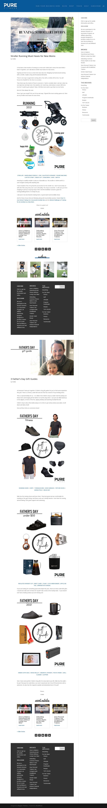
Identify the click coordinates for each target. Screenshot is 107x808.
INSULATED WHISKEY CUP (25, 583)
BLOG (64, 6)
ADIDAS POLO (38, 490)
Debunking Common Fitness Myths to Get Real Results (41, 234)
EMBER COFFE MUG (23, 672)
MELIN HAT (47, 490)
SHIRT (31, 488)
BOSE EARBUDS (49, 488)
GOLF (86, 6)
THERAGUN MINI (39, 488)
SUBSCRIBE (96, 6)
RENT (71, 6)
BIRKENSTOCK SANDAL (44, 585)
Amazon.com (20, 325)
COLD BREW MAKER (53, 583)
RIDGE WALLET (35, 672)
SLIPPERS (45, 674)
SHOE (52, 177)
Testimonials (46, 321)
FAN (40, 175)
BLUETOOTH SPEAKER (49, 175)
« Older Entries (21, 245)
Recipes (45, 307)
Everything (45, 290)
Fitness (45, 294)
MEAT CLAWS (38, 583)
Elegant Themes (23, 805)
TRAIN (79, 6)
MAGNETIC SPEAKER (46, 672)
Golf (44, 297)
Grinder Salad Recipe (86, 72)
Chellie (14, 59)
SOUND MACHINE (61, 175)
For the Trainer (46, 312)
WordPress (39, 805)
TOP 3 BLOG (46, 309)
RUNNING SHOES (24, 488)
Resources (46, 319)
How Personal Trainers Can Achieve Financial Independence (88, 76)
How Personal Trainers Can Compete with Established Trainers (59, 234)
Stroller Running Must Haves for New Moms (33, 56)
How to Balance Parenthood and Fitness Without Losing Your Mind (24, 234)
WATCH (58, 177)
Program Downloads (88, 97)
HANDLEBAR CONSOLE (31, 175)
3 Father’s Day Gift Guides (24, 378)
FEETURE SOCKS (60, 488)
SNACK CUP (38, 177)
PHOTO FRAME (57, 672)
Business (45, 314)
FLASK (44, 583)
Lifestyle (45, 299)
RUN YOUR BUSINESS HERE (48, 6)
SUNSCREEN (46, 177)
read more (21, 239)
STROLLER (20, 175)
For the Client (46, 292)
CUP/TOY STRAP (29, 177)
